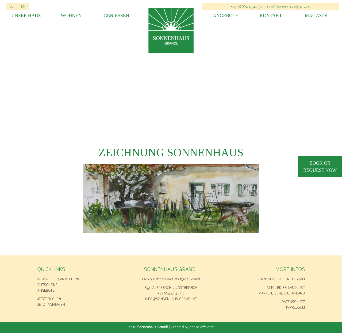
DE (11, 6)
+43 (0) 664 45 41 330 (246, 6)
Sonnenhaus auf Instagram (281, 279)
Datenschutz (293, 302)
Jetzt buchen (49, 299)
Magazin (316, 15)
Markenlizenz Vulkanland (281, 293)
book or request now (320, 167)
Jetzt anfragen (51, 305)
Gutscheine (47, 285)
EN (23, 6)
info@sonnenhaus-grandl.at (289, 6)
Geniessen (116, 15)
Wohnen (71, 15)
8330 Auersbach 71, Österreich (171, 288)
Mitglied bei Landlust (286, 288)
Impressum (295, 307)
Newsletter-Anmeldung (58, 279)
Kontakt (271, 15)
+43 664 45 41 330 (171, 293)
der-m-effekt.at (201, 327)
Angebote (225, 15)
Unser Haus (26, 15)
